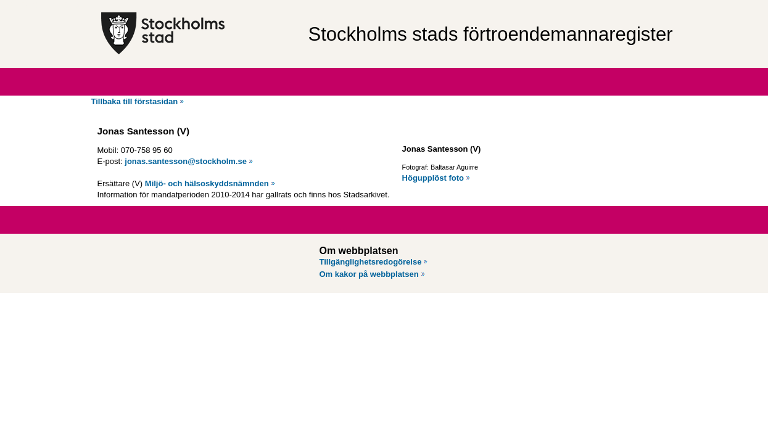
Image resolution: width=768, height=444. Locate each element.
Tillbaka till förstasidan (134, 101)
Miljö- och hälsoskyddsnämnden (207, 183)
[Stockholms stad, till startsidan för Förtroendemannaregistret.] (198, 34)
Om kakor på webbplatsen (369, 274)
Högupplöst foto (433, 178)
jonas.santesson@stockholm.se (186, 161)
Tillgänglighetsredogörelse (371, 261)
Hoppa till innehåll (42, 5)
